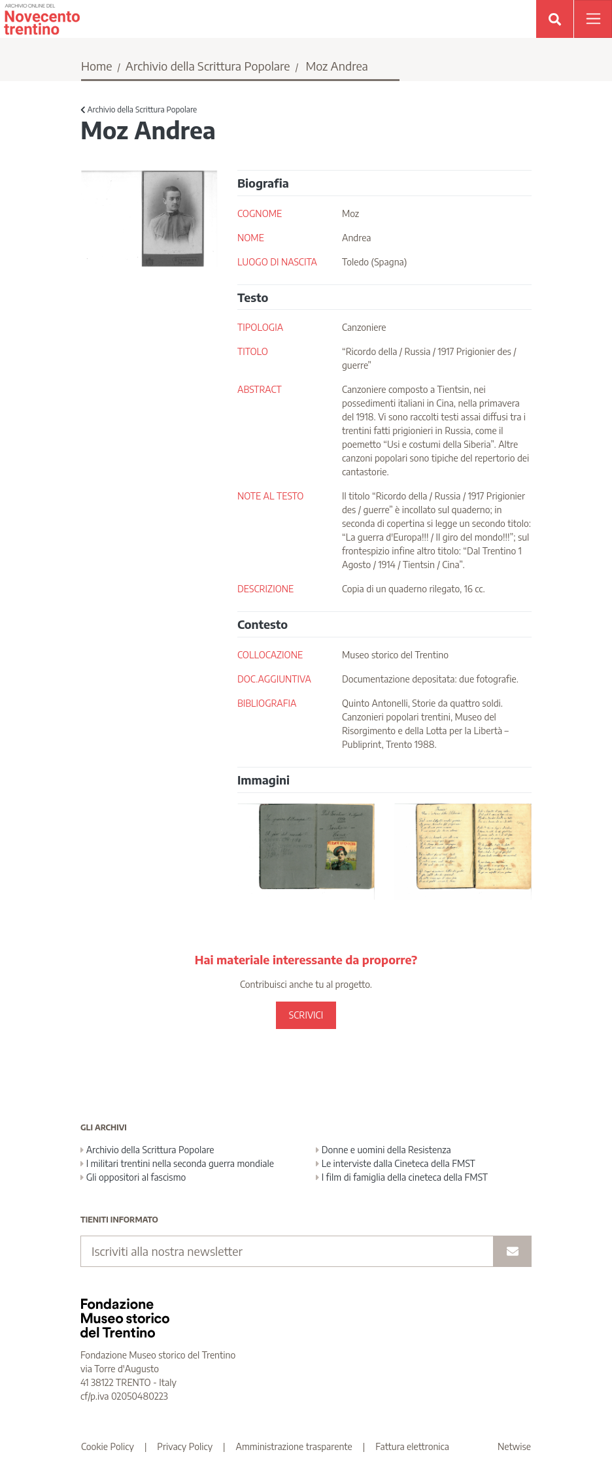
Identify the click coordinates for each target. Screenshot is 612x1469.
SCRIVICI (306, 1015)
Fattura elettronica (412, 1446)
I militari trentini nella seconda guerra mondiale (177, 1163)
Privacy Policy (184, 1446)
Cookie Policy (107, 1446)
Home (96, 65)
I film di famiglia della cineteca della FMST (402, 1177)
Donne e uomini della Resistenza (383, 1149)
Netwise (514, 1446)
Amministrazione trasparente (294, 1446)
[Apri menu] (593, 19)
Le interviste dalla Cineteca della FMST (395, 1163)
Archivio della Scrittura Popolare (208, 65)
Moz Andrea (336, 65)
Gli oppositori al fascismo (133, 1177)
